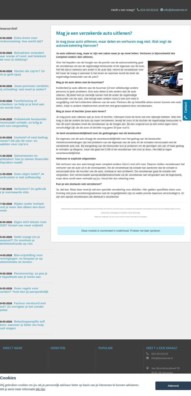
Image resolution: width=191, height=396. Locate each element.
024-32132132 (149, 10)
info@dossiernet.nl (175, 10)
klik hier (40, 389)
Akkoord (173, 385)
